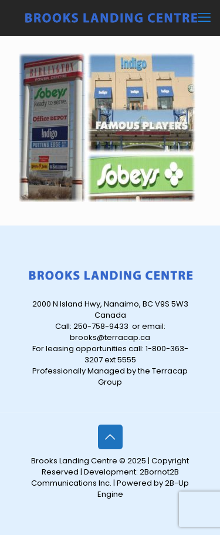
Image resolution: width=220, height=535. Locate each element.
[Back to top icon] (110, 437)
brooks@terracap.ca (110, 337)
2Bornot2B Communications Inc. (105, 477)
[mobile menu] (204, 18)
